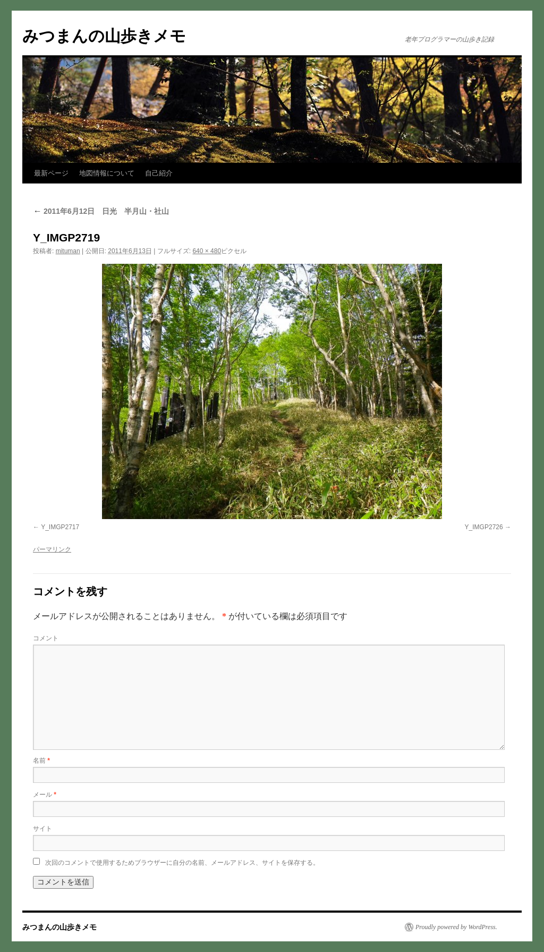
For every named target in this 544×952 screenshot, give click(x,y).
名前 (41, 760)
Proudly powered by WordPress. (456, 927)
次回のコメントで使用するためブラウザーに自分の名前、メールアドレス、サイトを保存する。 (182, 862)
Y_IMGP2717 (60, 527)
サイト (42, 828)
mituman (68, 251)
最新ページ (51, 173)
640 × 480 (206, 251)
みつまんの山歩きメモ (104, 36)
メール (44, 794)
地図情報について (106, 173)
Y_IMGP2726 (484, 527)
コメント (45, 638)
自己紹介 (159, 173)
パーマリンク (52, 549)
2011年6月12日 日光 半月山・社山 (101, 211)
